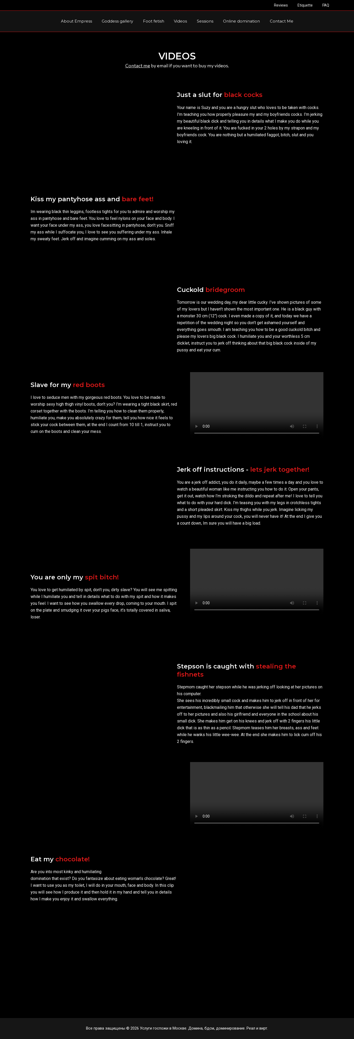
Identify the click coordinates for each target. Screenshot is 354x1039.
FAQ (326, 5)
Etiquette (308, 5)
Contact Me (275, 21)
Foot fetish (155, 21)
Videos (180, 21)
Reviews (287, 5)
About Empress (82, 21)
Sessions (203, 21)
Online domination (237, 21)
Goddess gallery (121, 21)
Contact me (137, 65)
